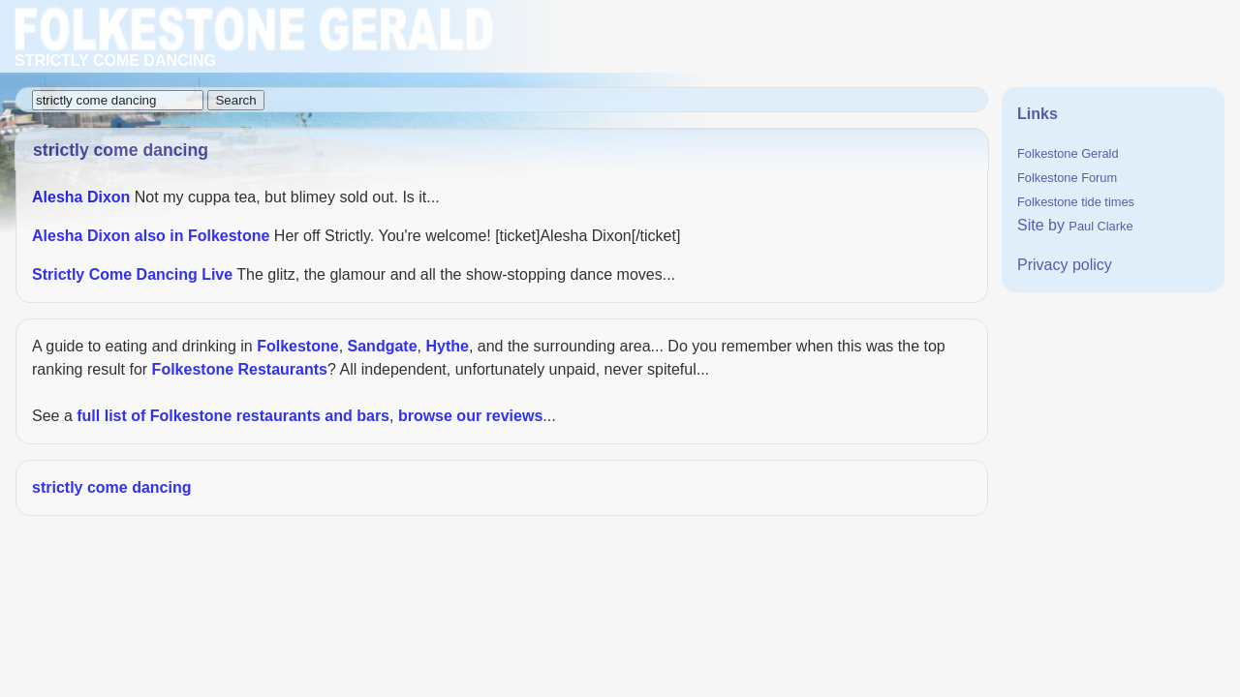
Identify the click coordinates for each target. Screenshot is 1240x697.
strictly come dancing (112, 487)
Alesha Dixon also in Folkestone (150, 235)
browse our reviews (470, 416)
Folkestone (297, 346)
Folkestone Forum (1067, 177)
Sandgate (383, 346)
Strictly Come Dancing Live (132, 274)
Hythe (446, 346)
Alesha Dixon (81, 197)
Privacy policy (1064, 265)
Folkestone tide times (1075, 202)
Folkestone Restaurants (239, 369)
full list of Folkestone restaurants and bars (233, 416)
